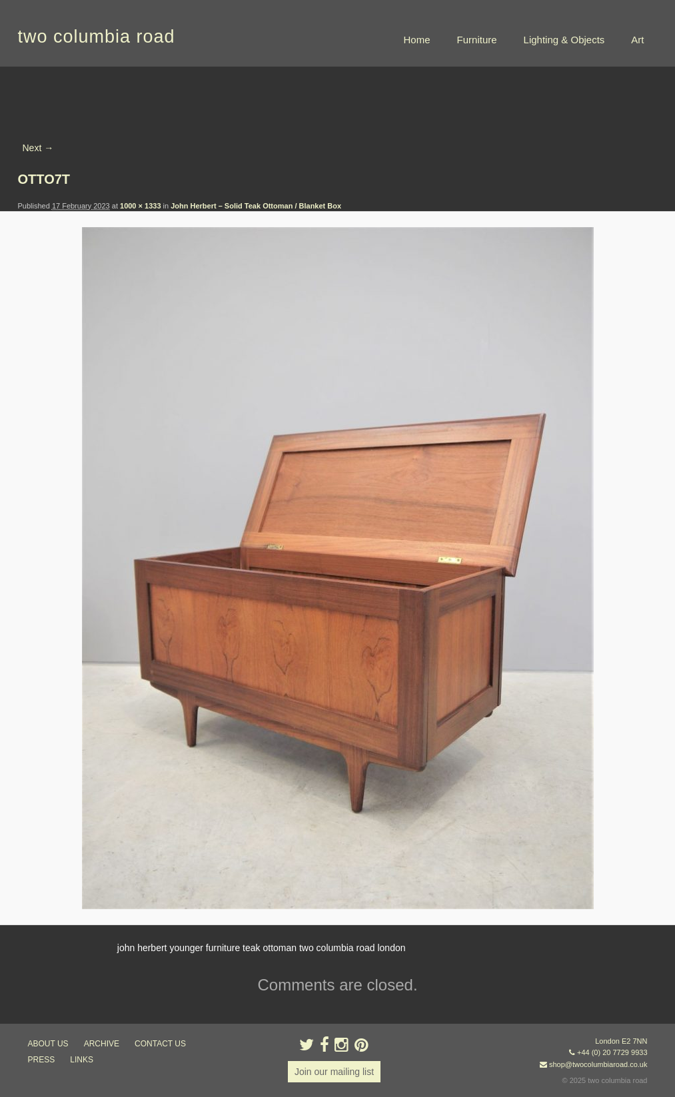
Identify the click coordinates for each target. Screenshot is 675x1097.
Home (417, 39)
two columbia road (96, 37)
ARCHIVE (101, 1043)
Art (637, 39)
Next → (38, 148)
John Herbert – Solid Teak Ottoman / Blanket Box (256, 206)
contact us (160, 1043)
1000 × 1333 (140, 206)
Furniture (477, 39)
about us (48, 1043)
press (41, 1059)
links (81, 1059)
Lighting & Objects (564, 39)
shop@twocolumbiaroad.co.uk (598, 1064)
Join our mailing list (334, 1071)
